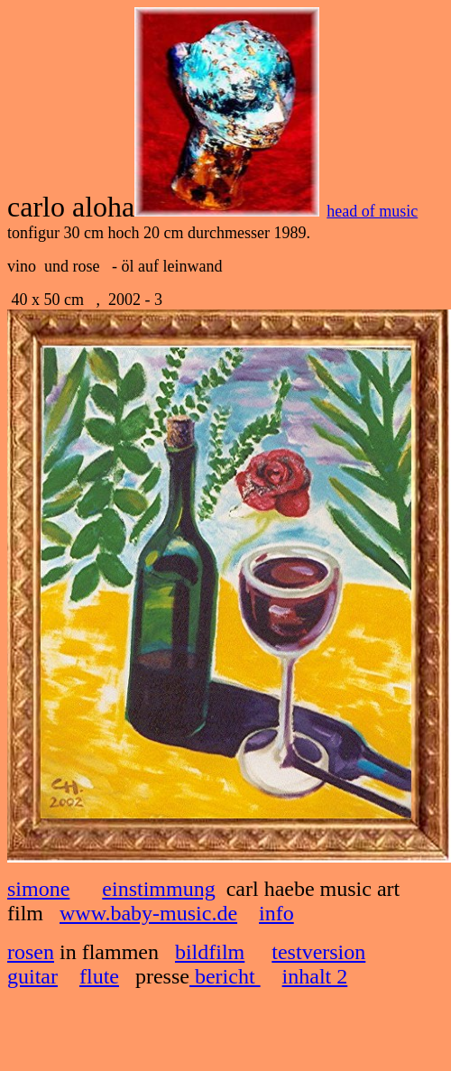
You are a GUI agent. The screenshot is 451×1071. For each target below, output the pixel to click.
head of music (372, 211)
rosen (30, 952)
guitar (32, 976)
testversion (318, 952)
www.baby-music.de (148, 913)
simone (38, 888)
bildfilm (209, 952)
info (276, 913)
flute (99, 976)
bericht (225, 976)
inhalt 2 (315, 976)
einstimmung (158, 888)
